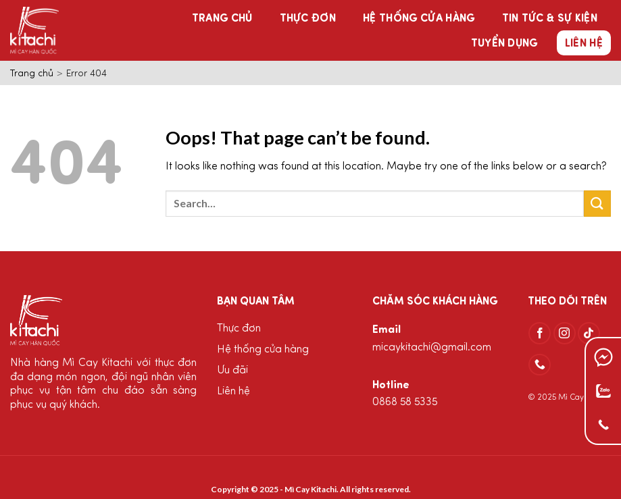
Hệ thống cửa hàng (418, 19)
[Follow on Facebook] (539, 333)
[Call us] (539, 365)
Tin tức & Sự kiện (549, 19)
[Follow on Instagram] (564, 333)
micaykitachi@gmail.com (431, 347)
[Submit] (597, 203)
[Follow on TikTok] (589, 333)
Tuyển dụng (504, 43)
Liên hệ (584, 43)
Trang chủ (222, 19)
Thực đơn (308, 19)
